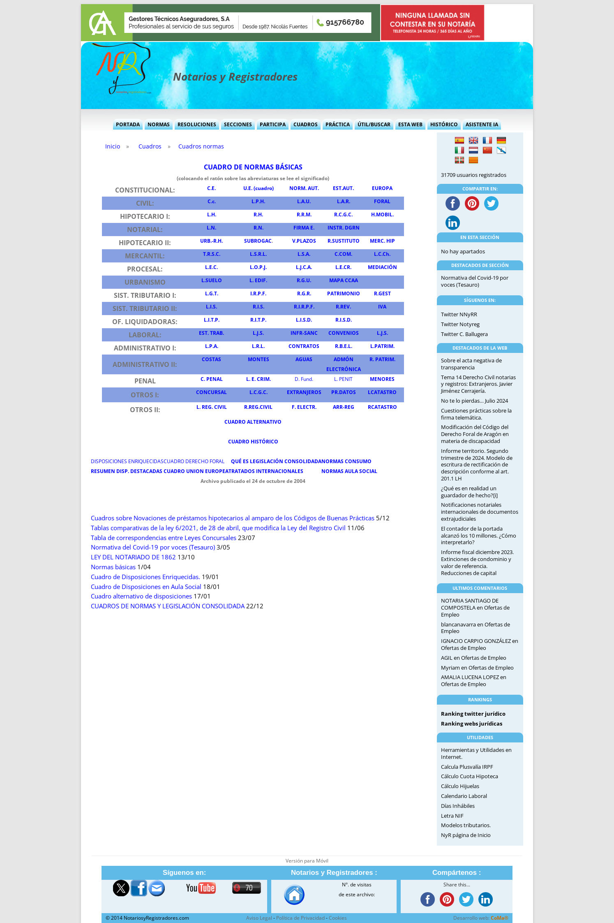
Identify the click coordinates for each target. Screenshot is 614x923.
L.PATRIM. (382, 346)
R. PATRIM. (382, 359)
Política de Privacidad (300, 917)
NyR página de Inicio (466, 835)
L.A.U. (304, 201)
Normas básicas (113, 567)
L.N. (211, 227)
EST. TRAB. (211, 332)
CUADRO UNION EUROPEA (196, 471)
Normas (159, 124)
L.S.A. (304, 253)
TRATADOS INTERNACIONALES (266, 471)
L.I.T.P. (211, 319)
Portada (128, 124)
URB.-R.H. (211, 240)
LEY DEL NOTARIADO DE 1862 (133, 557)
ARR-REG (343, 407)
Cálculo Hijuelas (460, 786)
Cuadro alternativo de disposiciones (141, 596)
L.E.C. (211, 267)
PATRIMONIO (343, 293)
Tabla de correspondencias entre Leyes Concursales (163, 537)
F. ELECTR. (304, 407)
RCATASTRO (382, 407)
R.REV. (343, 306)
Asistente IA (482, 124)
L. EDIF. (258, 280)
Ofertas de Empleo (463, 648)
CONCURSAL (211, 392)
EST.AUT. (343, 188)
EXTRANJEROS (304, 392)
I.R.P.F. (258, 293)
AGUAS (303, 359)
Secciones (238, 124)
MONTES (258, 359)
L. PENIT (343, 379)
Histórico (444, 124)
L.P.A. (211, 346)
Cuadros (305, 124)
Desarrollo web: (480, 917)
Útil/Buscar (374, 124)
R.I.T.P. (258, 319)
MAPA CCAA (343, 280)
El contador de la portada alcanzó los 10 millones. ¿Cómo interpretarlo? (478, 535)
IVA (382, 306)
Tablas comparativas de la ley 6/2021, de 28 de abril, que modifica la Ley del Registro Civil (218, 528)
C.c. (212, 201)
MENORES (382, 379)
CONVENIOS (343, 332)
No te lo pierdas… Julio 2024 (474, 400)
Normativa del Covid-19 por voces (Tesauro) (153, 547)
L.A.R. (343, 201)
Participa (273, 124)
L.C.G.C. (258, 392)
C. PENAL (212, 379)
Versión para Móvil (307, 860)
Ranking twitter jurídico (473, 713)
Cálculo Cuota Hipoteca (469, 776)
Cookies (338, 917)
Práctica (337, 124)
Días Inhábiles (458, 805)
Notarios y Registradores (235, 76)
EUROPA (382, 188)
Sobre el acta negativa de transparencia (471, 364)
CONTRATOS (304, 346)
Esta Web (410, 124)
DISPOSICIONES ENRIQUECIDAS (127, 461)
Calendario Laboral (464, 796)
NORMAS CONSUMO (346, 461)
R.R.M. (304, 214)
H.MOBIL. (382, 214)
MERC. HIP (382, 240)
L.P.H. (258, 201)
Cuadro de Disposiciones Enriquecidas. (145, 577)
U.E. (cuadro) (258, 188)
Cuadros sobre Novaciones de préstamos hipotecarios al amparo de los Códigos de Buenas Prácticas (232, 518)
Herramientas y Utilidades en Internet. (476, 753)
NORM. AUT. (304, 188)
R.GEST (382, 293)
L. (258, 332)
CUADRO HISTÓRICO (253, 441)
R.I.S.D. (343, 319)
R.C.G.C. (343, 214)
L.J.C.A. (304, 267)
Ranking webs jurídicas (471, 723)
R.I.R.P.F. (304, 306)
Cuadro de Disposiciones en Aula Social (146, 586)
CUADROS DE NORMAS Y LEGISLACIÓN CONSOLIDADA (168, 606)
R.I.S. (258, 306)
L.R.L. (258, 346)
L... (382, 332)
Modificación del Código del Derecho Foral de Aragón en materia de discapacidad (475, 434)
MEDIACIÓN (382, 267)
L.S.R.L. (258, 253)
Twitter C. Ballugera (464, 334)
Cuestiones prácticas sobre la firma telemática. (476, 414)
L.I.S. (211, 306)
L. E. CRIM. (258, 379)
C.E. (211, 188)
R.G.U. (304, 280)
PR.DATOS (343, 392)
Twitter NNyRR (459, 314)
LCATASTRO (382, 392)
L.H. (211, 214)
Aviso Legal (259, 917)
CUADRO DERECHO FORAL (194, 461)
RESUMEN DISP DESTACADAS (126, 471)
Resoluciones (197, 124)
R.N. (258, 227)
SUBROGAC (258, 240)
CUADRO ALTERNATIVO (253, 421)
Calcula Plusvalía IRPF (467, 766)
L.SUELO (211, 280)
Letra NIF (452, 815)
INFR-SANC (304, 332)
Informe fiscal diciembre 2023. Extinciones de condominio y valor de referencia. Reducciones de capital (477, 562)
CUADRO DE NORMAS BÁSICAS (253, 167)
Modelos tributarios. (466, 825)
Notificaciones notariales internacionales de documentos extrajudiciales (479, 511)
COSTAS (211, 359)
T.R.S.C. (211, 253)
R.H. (258, 214)
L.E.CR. (343, 267)
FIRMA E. (303, 227)
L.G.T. (211, 293)
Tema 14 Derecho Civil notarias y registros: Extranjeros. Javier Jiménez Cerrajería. (478, 384)
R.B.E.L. (343, 346)
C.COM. (343, 253)
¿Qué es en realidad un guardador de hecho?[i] (469, 492)
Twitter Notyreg (460, 324)
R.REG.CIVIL (258, 407)
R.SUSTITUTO (344, 240)
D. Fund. (304, 379)
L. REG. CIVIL (211, 407)
